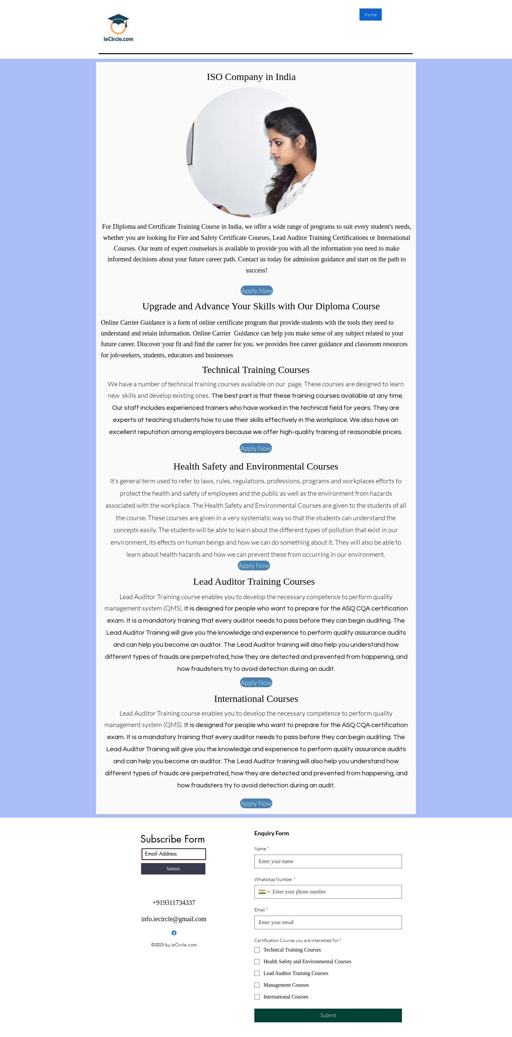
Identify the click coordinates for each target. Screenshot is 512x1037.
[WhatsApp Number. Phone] (334, 891)
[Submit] (173, 868)
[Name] (326, 861)
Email (261, 909)
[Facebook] (174, 933)
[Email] (326, 922)
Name (261, 848)
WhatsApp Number (275, 879)
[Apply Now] (257, 290)
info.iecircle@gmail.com (173, 918)
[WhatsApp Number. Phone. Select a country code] (265, 891)
